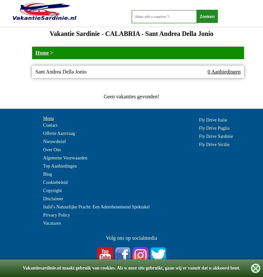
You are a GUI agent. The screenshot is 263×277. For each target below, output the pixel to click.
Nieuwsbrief (54, 141)
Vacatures (52, 223)
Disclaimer (53, 198)
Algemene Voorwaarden (65, 157)
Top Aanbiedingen (60, 166)
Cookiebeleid (55, 182)
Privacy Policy (56, 215)
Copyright (52, 190)
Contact (50, 125)
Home (42, 53)
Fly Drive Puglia (214, 128)
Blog (47, 174)
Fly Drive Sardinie (216, 136)
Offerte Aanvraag (59, 133)
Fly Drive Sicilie (214, 144)
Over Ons (52, 149)
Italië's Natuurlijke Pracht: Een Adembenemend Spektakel (96, 206)
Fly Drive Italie (213, 120)
